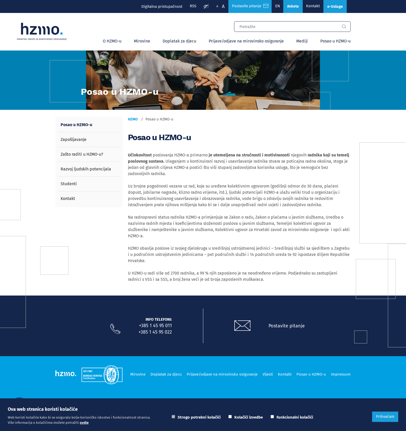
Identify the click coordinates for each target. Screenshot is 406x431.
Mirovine (142, 41)
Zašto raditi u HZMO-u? (82, 154)
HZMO (133, 120)
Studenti (69, 184)
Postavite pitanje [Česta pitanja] (245, 6)
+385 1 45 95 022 (155, 332)
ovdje (84, 423)
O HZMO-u (112, 41)
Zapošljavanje (73, 140)
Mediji (302, 41)
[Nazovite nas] (115, 329)
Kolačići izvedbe (248, 417)
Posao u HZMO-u (335, 41)
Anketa (290, 6)
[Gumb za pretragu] (343, 27)
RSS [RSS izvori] (187, 6)
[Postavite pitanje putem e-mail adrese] (242, 326)
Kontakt (310, 6)
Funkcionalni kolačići (295, 417)
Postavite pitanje (287, 326)
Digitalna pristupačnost (156, 6)
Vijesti (268, 374)
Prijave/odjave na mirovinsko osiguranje (246, 41)
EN (273, 6)
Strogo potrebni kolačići (199, 417)
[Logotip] (44, 32)
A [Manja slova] (212, 6)
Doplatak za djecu (179, 41)
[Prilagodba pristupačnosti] (201, 6)
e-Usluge (334, 6)
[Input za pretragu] (285, 26)
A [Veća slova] (218, 6)
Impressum (341, 374)
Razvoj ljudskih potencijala (86, 169)
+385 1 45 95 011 (155, 326)
